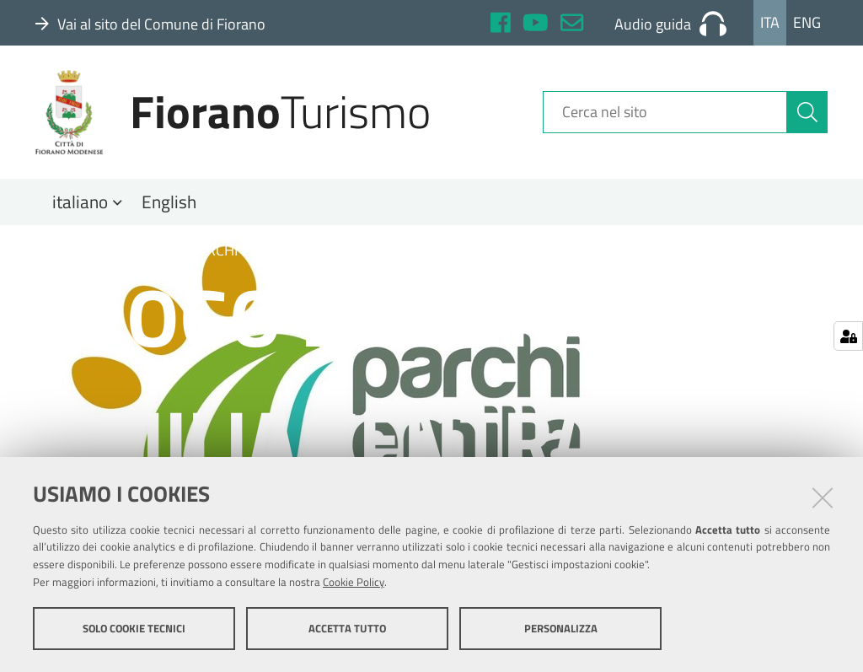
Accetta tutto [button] (347, 628)
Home (65, 250)
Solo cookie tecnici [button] (134, 628)
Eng (807, 22)
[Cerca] (807, 112)
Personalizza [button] (561, 628)
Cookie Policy (353, 581)
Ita (770, 22)
